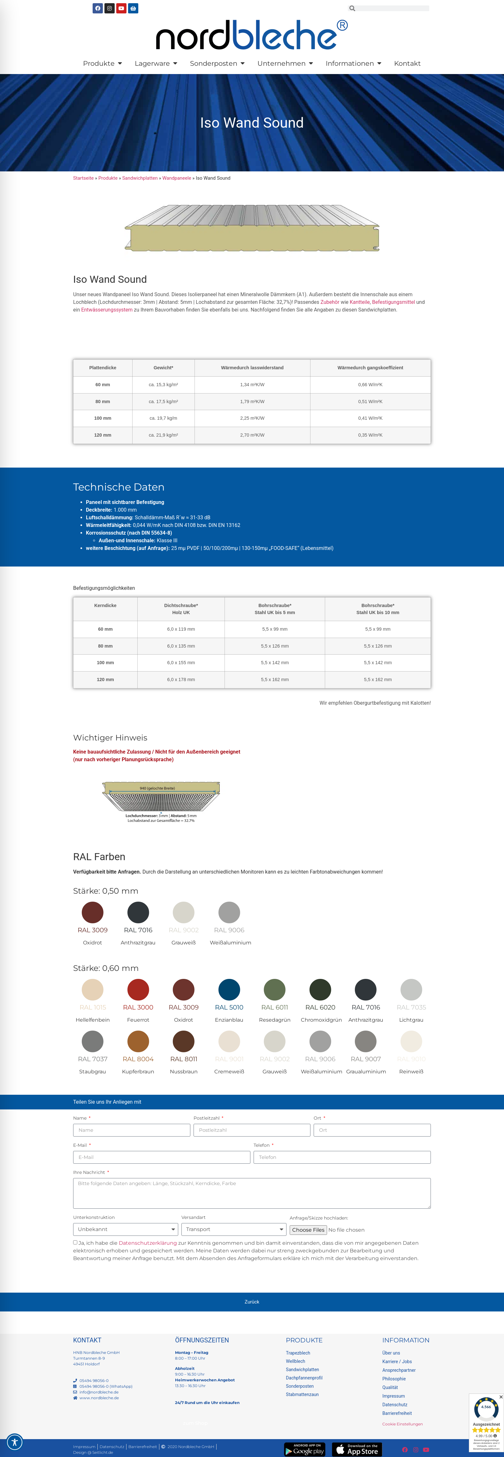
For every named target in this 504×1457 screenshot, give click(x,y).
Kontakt (407, 63)
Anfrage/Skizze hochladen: (319, 1218)
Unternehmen (285, 63)
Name (80, 1118)
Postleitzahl (207, 1118)
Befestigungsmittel (393, 302)
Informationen (353, 63)
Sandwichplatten (140, 178)
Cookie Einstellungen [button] (402, 1424)
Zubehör (330, 302)
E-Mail (80, 1145)
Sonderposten (217, 63)
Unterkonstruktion (94, 1217)
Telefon (262, 1145)
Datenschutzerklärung (148, 1243)
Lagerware (156, 63)
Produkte (102, 63)
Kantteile (360, 302)
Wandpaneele (176, 178)
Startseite (83, 178)
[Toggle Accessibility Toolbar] (14, 1442)
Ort (318, 1118)
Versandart (193, 1217)
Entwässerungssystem (107, 310)
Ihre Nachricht (89, 1172)
